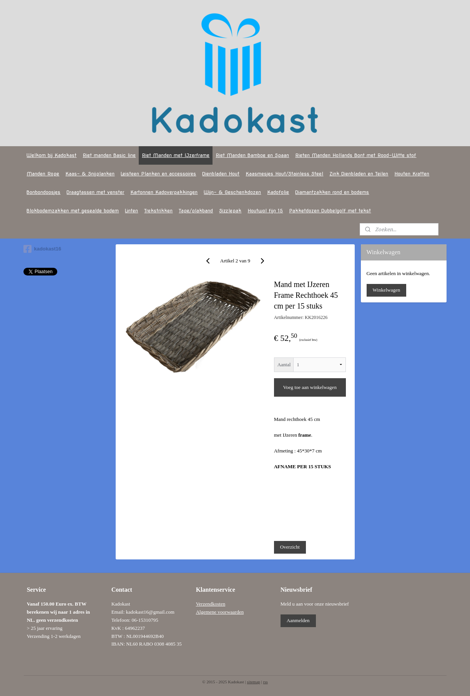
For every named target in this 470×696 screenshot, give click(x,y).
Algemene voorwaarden (220, 612)
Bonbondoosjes (43, 192)
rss (265, 681)
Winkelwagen (386, 290)
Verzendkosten (211, 604)
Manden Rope (43, 174)
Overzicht (289, 547)
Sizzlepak (230, 211)
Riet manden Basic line (109, 155)
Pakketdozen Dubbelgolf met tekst (330, 211)
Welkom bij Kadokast (51, 155)
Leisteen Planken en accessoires (158, 174)
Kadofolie (278, 192)
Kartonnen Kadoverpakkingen (164, 192)
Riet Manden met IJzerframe (175, 155)
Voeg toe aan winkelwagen (309, 387)
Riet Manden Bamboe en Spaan (252, 155)
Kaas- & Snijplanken (90, 174)
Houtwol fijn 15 (265, 211)
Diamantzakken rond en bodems (332, 192)
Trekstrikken (158, 211)
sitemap (253, 681)
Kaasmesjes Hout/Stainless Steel (284, 174)
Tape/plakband (196, 211)
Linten (131, 211)
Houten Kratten (411, 174)
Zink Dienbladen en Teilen (358, 174)
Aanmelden (298, 620)
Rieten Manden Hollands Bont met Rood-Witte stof (355, 155)
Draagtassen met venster (95, 192)
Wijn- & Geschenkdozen (232, 192)
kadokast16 (42, 249)
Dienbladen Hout (220, 174)
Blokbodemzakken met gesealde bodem (73, 211)
